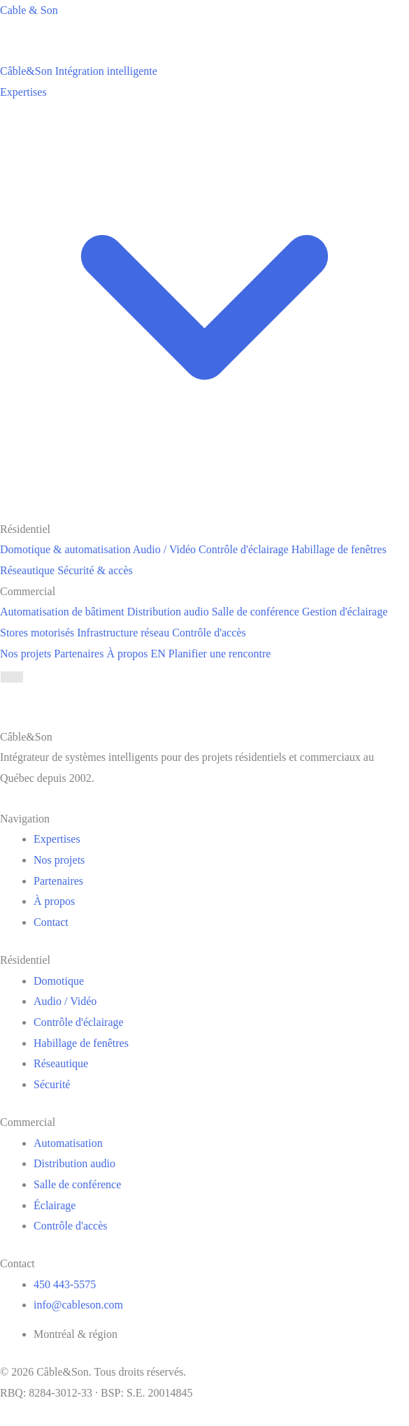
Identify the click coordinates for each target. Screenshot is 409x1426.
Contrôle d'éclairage (79, 1022)
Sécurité (52, 1084)
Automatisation (68, 1143)
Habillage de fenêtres (81, 1043)
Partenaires (78, 653)
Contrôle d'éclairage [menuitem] (244, 549)
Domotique (59, 981)
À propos (127, 653)
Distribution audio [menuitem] (168, 612)
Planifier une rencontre (219, 653)
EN (158, 653)
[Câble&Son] (78, 71)
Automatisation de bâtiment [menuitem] (62, 612)
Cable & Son (29, 10)
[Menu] (12, 677)
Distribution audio (74, 1163)
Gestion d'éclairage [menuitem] (344, 612)
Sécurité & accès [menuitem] (95, 570)
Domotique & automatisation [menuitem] (65, 549)
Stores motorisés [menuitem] (37, 633)
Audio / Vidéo (65, 1001)
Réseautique (61, 1063)
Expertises (57, 839)
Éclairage (55, 1205)
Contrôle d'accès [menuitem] (209, 633)
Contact (51, 922)
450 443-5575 (65, 1284)
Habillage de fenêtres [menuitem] (339, 549)
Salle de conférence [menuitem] (255, 612)
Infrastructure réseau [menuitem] (123, 633)
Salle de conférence (77, 1184)
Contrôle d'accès (71, 1226)
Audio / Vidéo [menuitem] (164, 549)
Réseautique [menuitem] (27, 570)
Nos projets (25, 653)
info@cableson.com (78, 1305)
